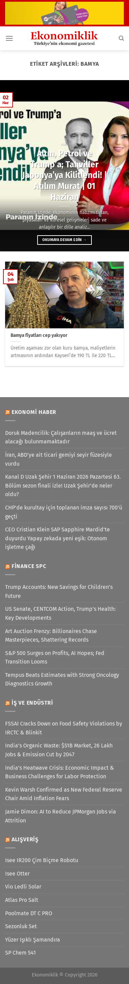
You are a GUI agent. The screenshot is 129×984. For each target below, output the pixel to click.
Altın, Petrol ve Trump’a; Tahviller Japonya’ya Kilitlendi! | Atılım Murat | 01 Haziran (64, 175)
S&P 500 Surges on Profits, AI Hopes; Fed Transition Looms (54, 657)
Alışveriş (25, 839)
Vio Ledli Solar (23, 886)
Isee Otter (17, 873)
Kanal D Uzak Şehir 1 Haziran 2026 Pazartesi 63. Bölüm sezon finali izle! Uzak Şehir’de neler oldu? (63, 485)
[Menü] (9, 38)
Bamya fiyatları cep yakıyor (39, 335)
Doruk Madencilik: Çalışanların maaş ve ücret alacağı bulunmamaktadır (61, 437)
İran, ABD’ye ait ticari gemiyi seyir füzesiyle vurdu (58, 459)
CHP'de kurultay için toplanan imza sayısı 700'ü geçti (63, 512)
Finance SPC (29, 566)
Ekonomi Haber (34, 412)
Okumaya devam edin (64, 240)
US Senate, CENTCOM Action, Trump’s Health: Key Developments (60, 613)
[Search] (121, 38)
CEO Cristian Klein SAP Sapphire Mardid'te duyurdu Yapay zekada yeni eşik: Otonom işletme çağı (57, 538)
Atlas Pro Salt (21, 900)
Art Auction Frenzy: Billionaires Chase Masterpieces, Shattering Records (51, 635)
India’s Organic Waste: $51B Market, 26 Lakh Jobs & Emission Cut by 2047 (59, 750)
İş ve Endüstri (32, 702)
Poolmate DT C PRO (28, 913)
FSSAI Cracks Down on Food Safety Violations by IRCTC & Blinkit (63, 728)
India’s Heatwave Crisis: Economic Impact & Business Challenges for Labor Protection (59, 772)
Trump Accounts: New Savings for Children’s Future (59, 591)
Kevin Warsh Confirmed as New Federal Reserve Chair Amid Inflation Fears (63, 794)
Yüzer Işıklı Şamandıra (32, 939)
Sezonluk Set (21, 926)
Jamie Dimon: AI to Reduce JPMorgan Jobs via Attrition (60, 816)
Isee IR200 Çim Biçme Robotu (41, 860)
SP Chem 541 (20, 952)
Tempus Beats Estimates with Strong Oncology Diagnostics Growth (62, 679)
